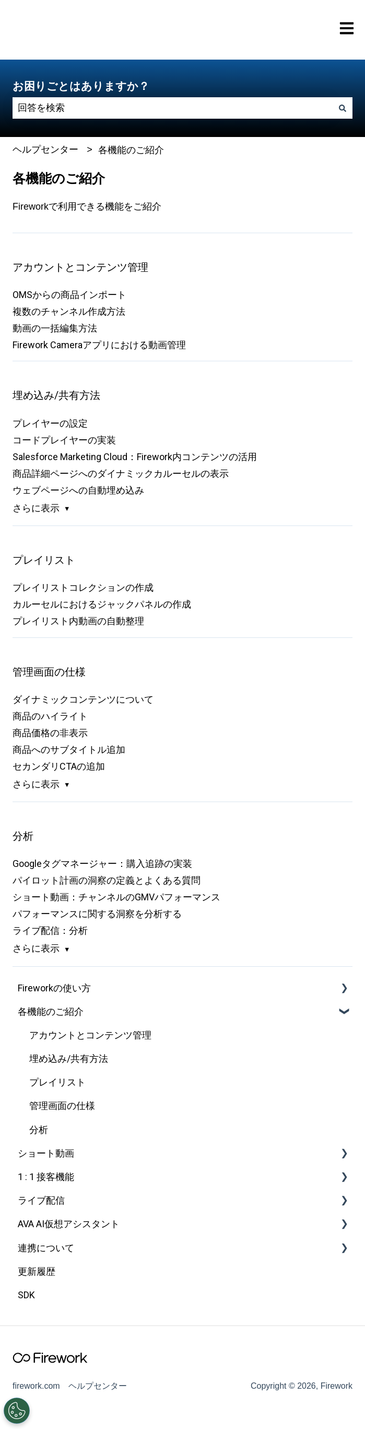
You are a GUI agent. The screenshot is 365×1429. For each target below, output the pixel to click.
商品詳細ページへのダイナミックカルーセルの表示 (121, 473)
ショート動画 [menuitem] (46, 1153)
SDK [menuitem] (26, 1294)
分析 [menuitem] (38, 1129)
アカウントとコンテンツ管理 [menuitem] (90, 1035)
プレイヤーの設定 (50, 423)
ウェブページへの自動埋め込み (78, 490)
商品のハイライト (50, 716)
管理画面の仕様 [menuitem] (62, 1105)
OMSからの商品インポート (69, 294)
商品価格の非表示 (50, 732)
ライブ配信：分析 (50, 930)
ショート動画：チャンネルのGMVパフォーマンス (116, 896)
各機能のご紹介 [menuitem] (51, 1011)
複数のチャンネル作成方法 (69, 311)
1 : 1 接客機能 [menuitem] (46, 1176)
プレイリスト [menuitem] (57, 1082)
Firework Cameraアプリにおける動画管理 (99, 344)
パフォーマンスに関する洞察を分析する (97, 913)
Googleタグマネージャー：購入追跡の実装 (102, 863)
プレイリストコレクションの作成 (83, 587)
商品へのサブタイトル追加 (69, 749)
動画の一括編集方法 (55, 328)
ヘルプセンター (45, 149)
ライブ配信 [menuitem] (41, 1200)
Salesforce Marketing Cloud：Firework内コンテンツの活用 (135, 456)
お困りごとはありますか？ (81, 86)
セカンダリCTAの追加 (59, 766)
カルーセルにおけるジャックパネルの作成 (102, 604)
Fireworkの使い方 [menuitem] (54, 987)
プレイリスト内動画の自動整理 (78, 620)
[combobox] (173, 108)
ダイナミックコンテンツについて (83, 699)
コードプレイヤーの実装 (64, 440)
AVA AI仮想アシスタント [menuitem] (69, 1223)
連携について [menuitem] (46, 1247)
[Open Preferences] (16, 1411)
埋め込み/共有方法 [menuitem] (68, 1058)
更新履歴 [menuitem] (36, 1271)
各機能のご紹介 (131, 149)
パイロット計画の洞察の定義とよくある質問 (107, 880)
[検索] (342, 108)
